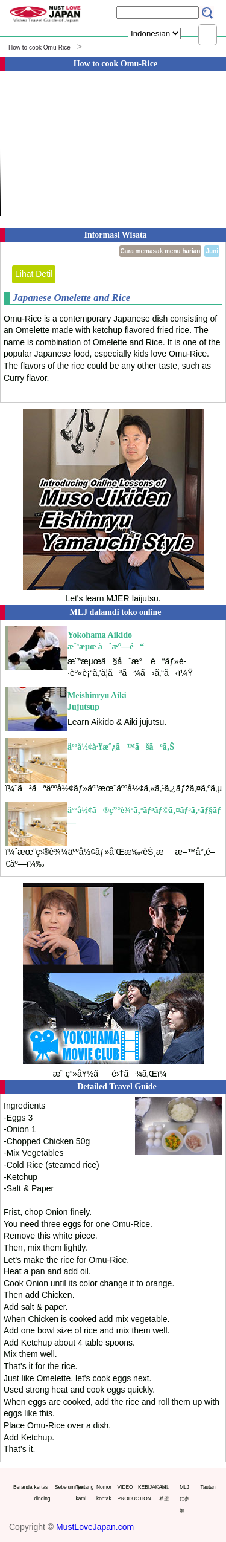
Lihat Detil (33, 274)
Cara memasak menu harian (161, 251)
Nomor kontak (103, 1493)
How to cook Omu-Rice (39, 47)
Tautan (208, 1487)
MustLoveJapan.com (95, 1527)
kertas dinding (42, 1493)
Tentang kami (84, 1493)
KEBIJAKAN (146, 1487)
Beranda (21, 1487)
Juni (212, 251)
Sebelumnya (63, 1487)
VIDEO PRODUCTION (125, 1493)
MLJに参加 (184, 1499)
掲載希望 (164, 1493)
